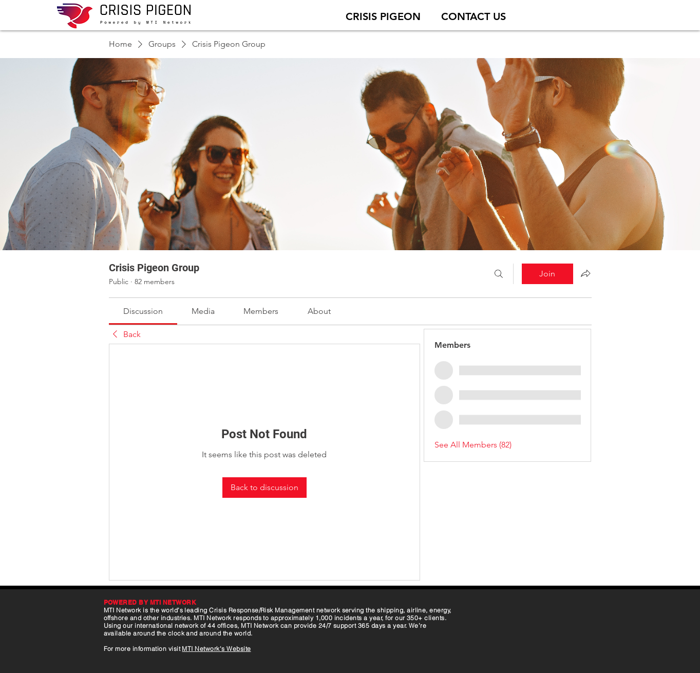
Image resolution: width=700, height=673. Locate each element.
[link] (143, 311)
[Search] (499, 274)
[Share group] (585, 273)
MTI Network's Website (216, 648)
